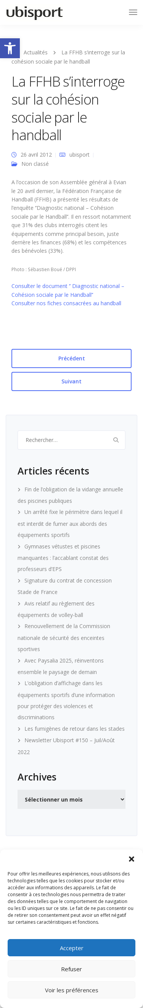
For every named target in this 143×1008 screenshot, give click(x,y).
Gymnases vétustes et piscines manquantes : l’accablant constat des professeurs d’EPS (63, 558)
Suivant (71, 381)
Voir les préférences (71, 990)
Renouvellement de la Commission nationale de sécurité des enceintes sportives (64, 637)
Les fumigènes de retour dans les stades (74, 728)
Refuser (71, 969)
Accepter (72, 948)
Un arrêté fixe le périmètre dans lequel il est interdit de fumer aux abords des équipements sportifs (70, 523)
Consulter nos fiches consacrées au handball (66, 303)
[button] (10, 48)
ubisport (79, 154)
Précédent (71, 358)
